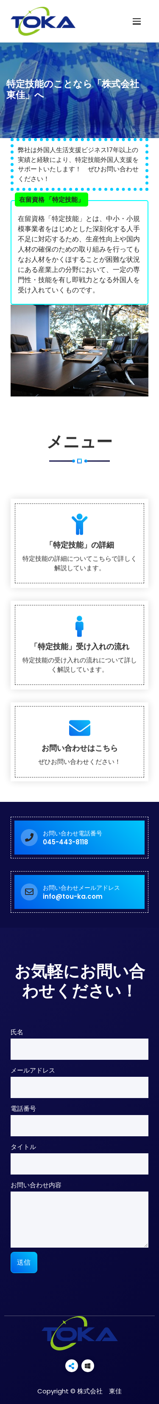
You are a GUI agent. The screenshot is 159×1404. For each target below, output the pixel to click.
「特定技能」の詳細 (79, 695)
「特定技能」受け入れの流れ (79, 797)
